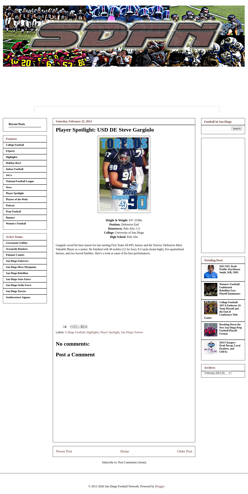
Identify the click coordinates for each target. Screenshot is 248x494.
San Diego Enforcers (17, 261)
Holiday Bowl (13, 163)
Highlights (92, 332)
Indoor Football (14, 169)
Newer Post (64, 451)
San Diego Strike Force (18, 285)
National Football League (20, 181)
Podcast (10, 205)
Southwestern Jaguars (18, 297)
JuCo (9, 175)
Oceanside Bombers (17, 249)
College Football (75, 332)
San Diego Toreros (132, 332)
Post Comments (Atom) (132, 462)
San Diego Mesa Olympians (21, 267)
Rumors (10, 217)
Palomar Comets (15, 255)
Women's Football (16, 223)
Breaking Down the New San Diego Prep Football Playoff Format (230, 329)
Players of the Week (17, 199)
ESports (10, 151)
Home (124, 451)
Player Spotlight (110, 332)
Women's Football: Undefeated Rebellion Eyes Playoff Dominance (229, 289)
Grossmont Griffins (16, 243)
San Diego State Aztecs (18, 279)
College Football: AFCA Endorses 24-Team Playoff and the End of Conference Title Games (222, 310)
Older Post (184, 451)
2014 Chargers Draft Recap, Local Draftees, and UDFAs (229, 347)
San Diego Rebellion (17, 273)
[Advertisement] (223, 194)
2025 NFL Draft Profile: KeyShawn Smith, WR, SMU (229, 269)
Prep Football (13, 211)
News (9, 187)
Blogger (159, 486)
